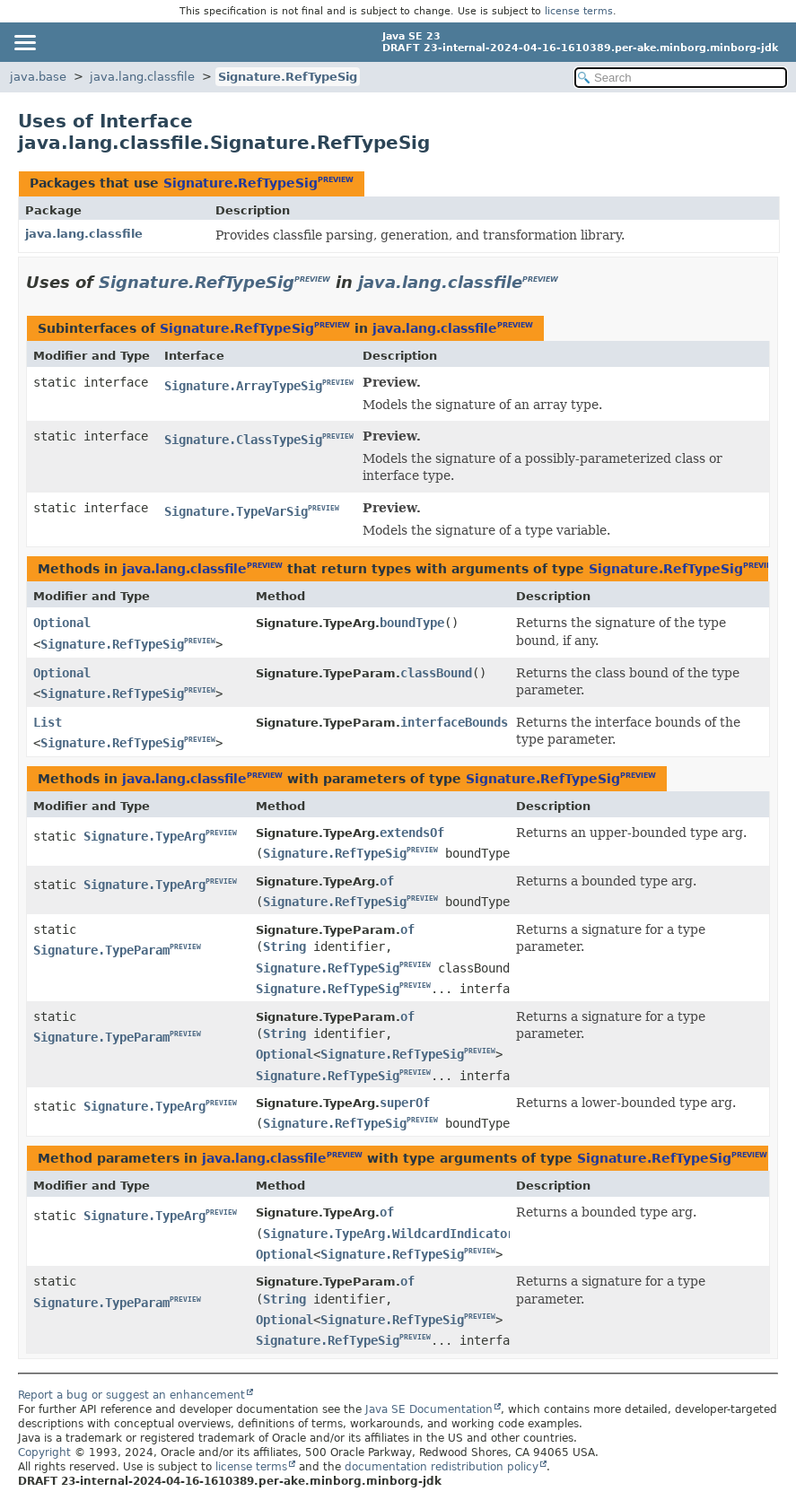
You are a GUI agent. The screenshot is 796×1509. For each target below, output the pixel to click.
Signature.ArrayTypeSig (243, 386)
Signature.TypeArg (144, 836)
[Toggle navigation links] (24, 42)
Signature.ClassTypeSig (243, 439)
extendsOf (412, 832)
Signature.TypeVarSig (236, 511)
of (387, 881)
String (284, 946)
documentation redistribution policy (441, 1467)
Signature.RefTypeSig (287, 76)
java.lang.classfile (142, 76)
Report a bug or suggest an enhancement (131, 1395)
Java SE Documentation (429, 1409)
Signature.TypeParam (101, 950)
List (47, 722)
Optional (62, 622)
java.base (38, 76)
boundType (412, 622)
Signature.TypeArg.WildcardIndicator (388, 1233)
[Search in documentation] (680, 77)
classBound (436, 673)
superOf (405, 1102)
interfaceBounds (454, 722)
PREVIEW (336, 180)
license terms (579, 11)
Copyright (44, 1452)
